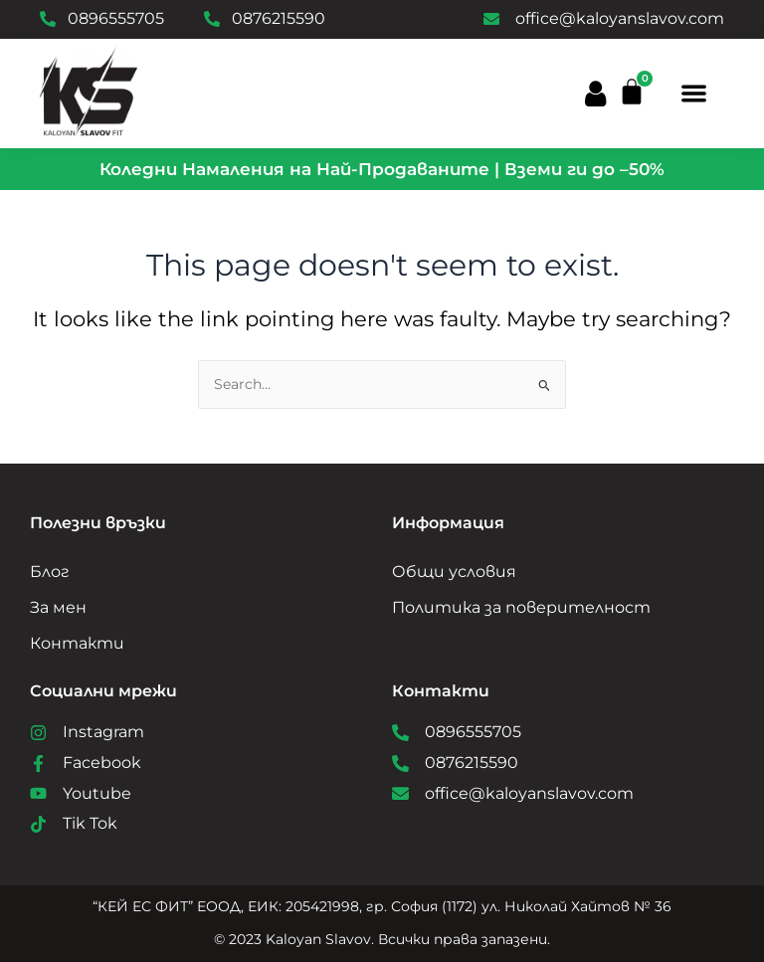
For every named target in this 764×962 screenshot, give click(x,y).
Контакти (77, 643)
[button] (693, 93)
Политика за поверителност (521, 607)
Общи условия (454, 571)
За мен (58, 607)
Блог (50, 571)
